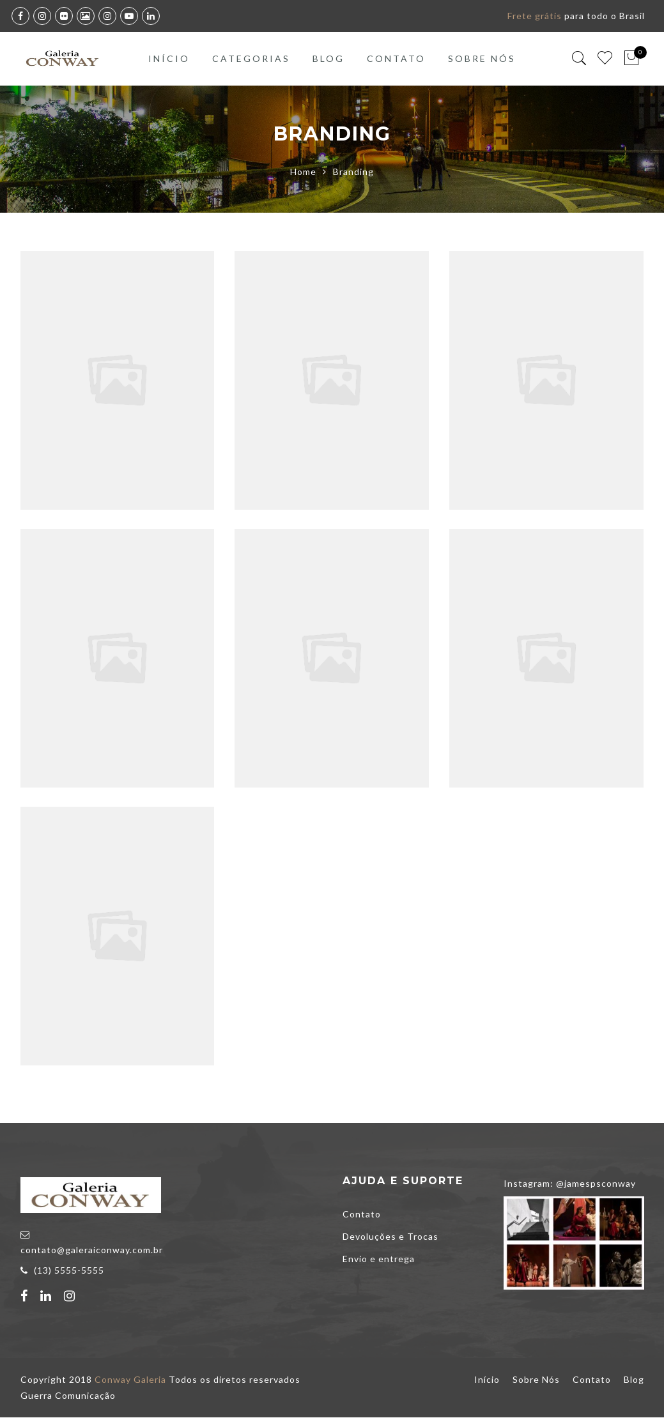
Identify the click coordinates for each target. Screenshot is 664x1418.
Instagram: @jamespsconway (570, 1183)
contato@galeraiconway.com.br (91, 1250)
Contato (396, 58)
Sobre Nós (482, 58)
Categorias (251, 58)
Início (169, 58)
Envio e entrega (379, 1259)
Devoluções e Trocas (390, 1236)
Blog (328, 58)
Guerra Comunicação (68, 1396)
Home (303, 172)
